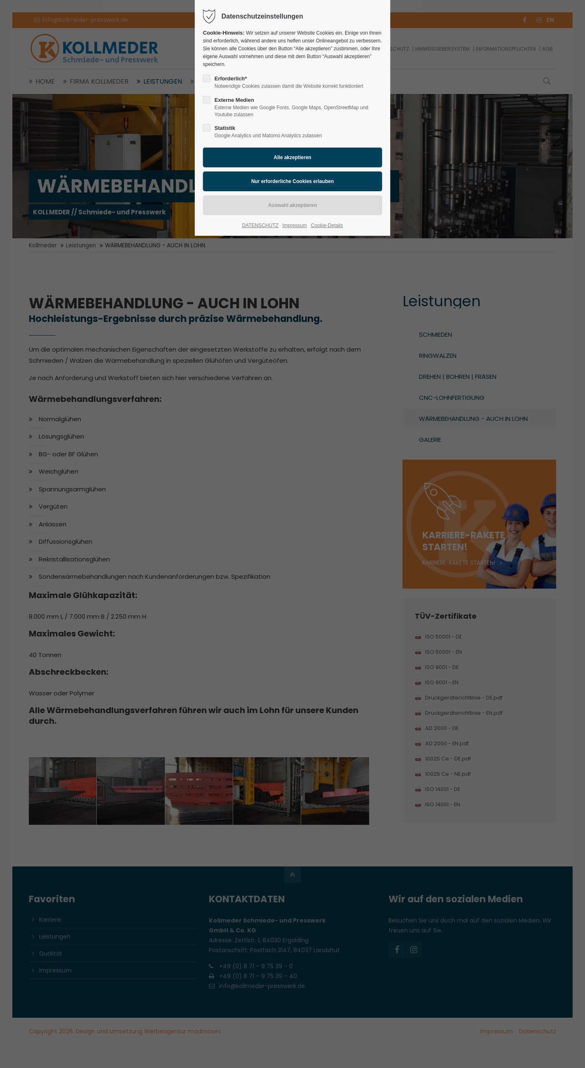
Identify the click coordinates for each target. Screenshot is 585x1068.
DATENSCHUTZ (260, 225)
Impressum (295, 225)
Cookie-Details (327, 225)
